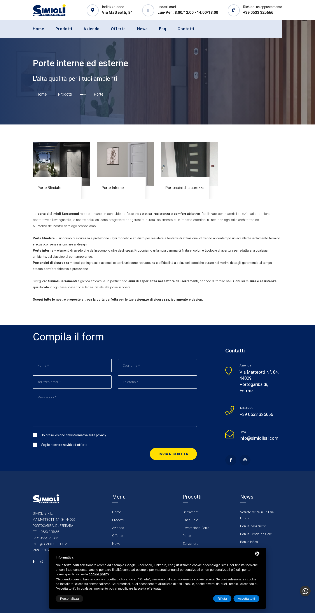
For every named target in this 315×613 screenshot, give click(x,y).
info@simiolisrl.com (259, 438)
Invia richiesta (173, 454)
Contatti (186, 28)
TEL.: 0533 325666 (46, 532)
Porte (187, 536)
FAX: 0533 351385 (45, 538)
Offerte (118, 28)
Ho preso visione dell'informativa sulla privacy (73, 435)
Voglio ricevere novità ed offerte (64, 445)
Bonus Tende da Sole (256, 534)
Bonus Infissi (249, 542)
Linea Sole (190, 520)
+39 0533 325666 (258, 12)
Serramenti (191, 512)
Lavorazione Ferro (196, 528)
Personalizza (69, 598)
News (142, 28)
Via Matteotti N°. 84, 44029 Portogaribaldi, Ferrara (259, 381)
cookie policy (99, 574)
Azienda (92, 28)
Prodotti (64, 28)
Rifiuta (222, 598)
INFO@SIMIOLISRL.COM (50, 544)
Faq (162, 28)
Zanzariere (190, 544)
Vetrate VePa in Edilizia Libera (257, 515)
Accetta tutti (246, 598)
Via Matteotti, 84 (117, 12)
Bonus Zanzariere (253, 526)
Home (38, 28)
